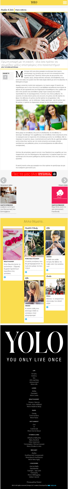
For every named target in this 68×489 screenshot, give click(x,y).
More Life (34, 384)
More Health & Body (34, 406)
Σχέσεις (34, 375)
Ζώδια (34, 453)
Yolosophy (34, 472)
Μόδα (34, 391)
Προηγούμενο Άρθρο (6, 185)
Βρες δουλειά (34, 439)
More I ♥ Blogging (34, 474)
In (34, 426)
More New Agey (34, 459)
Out (34, 424)
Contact (39, 482)
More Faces (34, 417)
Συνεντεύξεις (34, 415)
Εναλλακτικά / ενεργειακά (34, 455)
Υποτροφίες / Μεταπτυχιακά (34, 444)
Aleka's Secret (34, 477)
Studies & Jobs (7, 10)
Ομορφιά (34, 393)
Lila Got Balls (34, 466)
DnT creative (35, 485)
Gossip (34, 413)
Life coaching (34, 380)
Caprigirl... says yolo (34, 470)
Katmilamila (34, 468)
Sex (34, 377)
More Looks (34, 395)
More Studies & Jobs (34, 446)
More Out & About (34, 430)
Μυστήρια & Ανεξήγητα (34, 457)
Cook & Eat (34, 428)
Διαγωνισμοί (34, 382)
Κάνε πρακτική (34, 442)
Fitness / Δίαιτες (34, 402)
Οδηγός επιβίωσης (20, 10)
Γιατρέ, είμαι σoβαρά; (34, 404)
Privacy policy (31, 482)
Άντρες (34, 373)
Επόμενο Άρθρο (63, 185)
